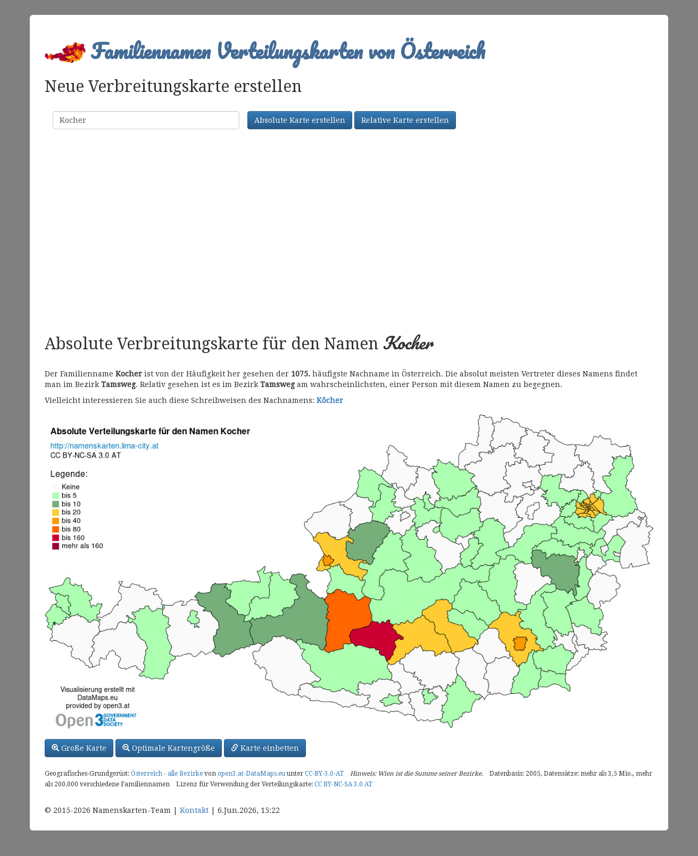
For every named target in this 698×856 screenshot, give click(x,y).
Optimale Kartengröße (168, 748)
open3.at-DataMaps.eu (251, 773)
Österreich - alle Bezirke (167, 773)
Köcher (330, 400)
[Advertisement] (349, 232)
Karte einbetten (265, 748)
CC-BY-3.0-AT (324, 773)
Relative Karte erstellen (405, 120)
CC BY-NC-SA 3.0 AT (343, 784)
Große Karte (79, 748)
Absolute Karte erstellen (299, 120)
